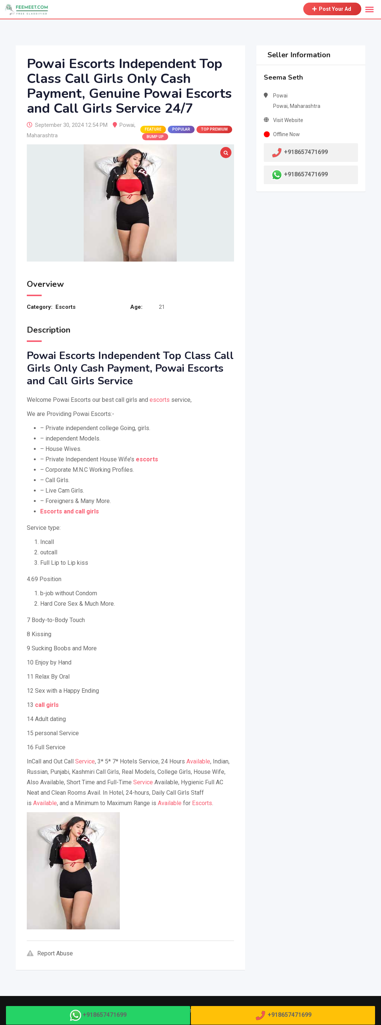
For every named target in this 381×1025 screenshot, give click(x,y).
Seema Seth (283, 77)
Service (85, 761)
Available (198, 761)
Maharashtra (42, 135)
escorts (160, 399)
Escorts (65, 307)
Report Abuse (50, 953)
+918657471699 (306, 174)
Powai (126, 125)
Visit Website (288, 120)
